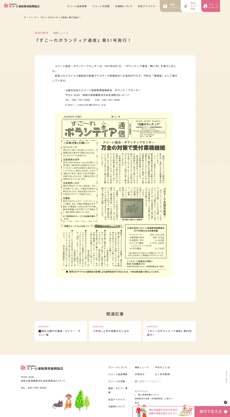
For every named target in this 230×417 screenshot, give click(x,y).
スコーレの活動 (111, 6)
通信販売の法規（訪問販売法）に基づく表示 (154, 395)
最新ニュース (142, 367)
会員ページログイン (149, 381)
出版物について (133, 6)
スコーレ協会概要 (87, 6)
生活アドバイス (156, 6)
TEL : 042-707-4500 (33, 387)
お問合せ (139, 374)
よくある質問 (162, 374)
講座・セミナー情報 (118, 388)
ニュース (33, 17)
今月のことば (162, 367)
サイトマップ (141, 391)
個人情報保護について (162, 391)
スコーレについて (117, 367)
